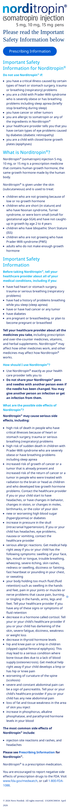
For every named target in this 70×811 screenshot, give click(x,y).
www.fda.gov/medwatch (20, 781)
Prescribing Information (37, 752)
